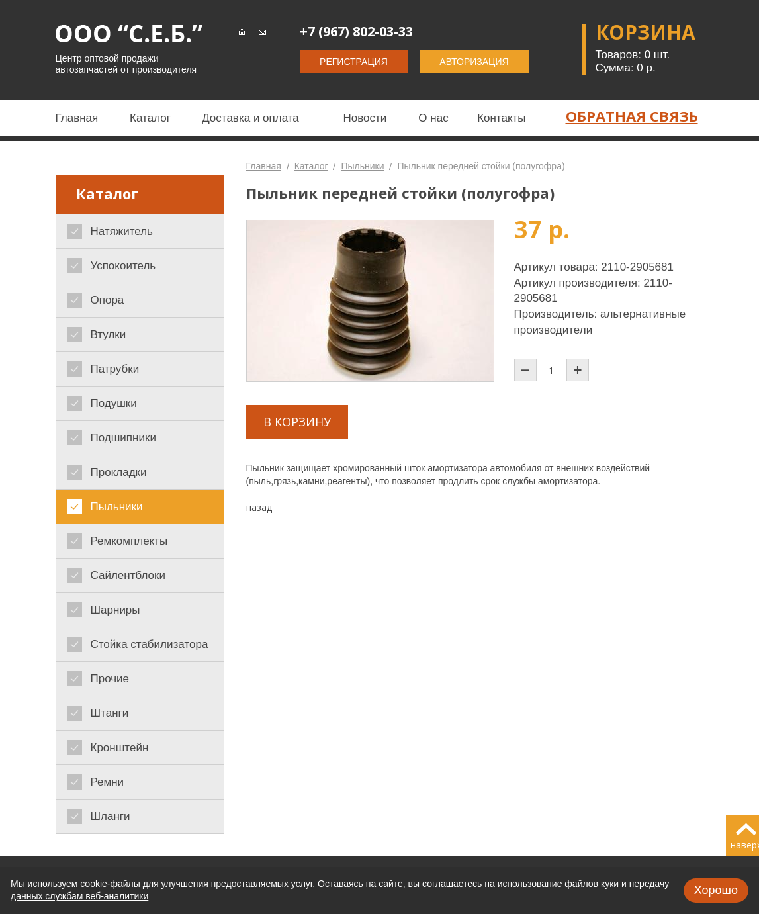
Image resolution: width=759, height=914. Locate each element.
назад (259, 507)
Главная (263, 166)
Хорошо (716, 890)
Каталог (311, 166)
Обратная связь (632, 116)
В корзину (297, 422)
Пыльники (362, 166)
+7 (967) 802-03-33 (356, 31)
